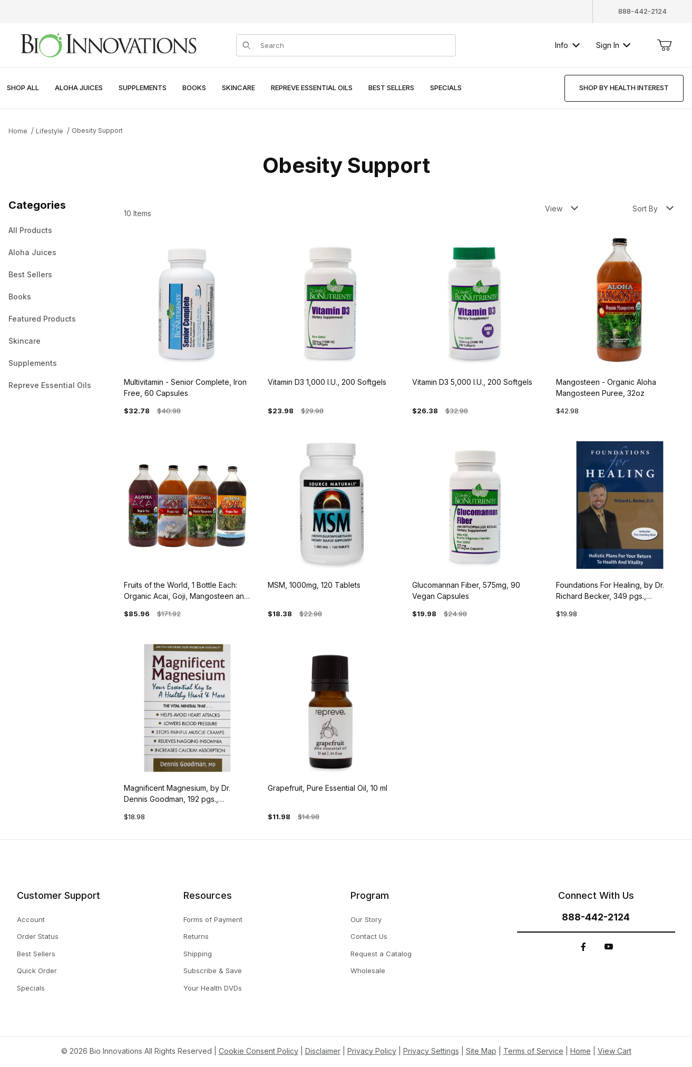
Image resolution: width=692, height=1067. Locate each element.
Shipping (197, 953)
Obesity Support (97, 130)
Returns (196, 936)
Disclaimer (322, 1050)
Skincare (24, 340)
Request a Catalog (381, 953)
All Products (30, 230)
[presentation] (79, 88)
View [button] (561, 208)
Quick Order (37, 970)
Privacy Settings (431, 1050)
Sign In (613, 45)
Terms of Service (533, 1050)
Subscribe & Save (212, 970)
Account (31, 919)
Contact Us (368, 936)
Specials (31, 988)
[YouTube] (608, 946)
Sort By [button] (653, 208)
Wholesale (367, 970)
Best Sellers (30, 274)
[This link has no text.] (108, 44)
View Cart (614, 1050)
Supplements (32, 362)
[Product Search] (354, 45)
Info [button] (567, 45)
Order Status (38, 936)
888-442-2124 (642, 11)
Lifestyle (49, 131)
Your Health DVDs (212, 988)
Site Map (481, 1050)
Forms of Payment (212, 919)
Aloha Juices (32, 252)
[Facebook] (583, 946)
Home (17, 131)
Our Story (366, 919)
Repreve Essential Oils (49, 385)
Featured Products (42, 318)
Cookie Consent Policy (258, 1050)
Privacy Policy (371, 1050)
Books (19, 296)
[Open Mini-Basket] (664, 45)
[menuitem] (23, 88)
